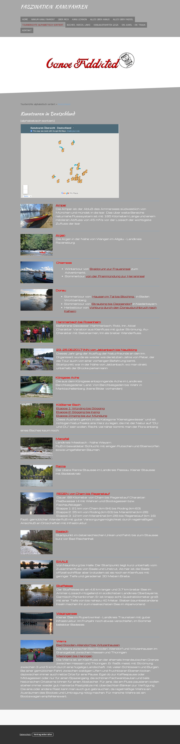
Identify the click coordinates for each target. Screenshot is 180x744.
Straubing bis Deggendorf (112, 303)
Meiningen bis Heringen (74, 656)
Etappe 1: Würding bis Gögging (80, 408)
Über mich (63, 19)
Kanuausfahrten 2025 (106, 25)
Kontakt (27, 30)
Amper (61, 205)
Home (25, 19)
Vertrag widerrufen (43, 734)
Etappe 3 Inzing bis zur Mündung (81, 415)
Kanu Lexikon (79, 19)
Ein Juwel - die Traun (133, 25)
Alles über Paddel (123, 19)
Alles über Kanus (100, 19)
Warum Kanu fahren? (43, 19)
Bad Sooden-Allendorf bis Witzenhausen (88, 645)
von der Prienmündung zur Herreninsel (115, 276)
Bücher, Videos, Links (78, 25)
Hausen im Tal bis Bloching (113, 296)
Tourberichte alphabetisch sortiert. (43, 25)
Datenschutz (25, 734)
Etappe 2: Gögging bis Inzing (78, 412)
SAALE (62, 561)
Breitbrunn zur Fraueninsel (110, 268)
